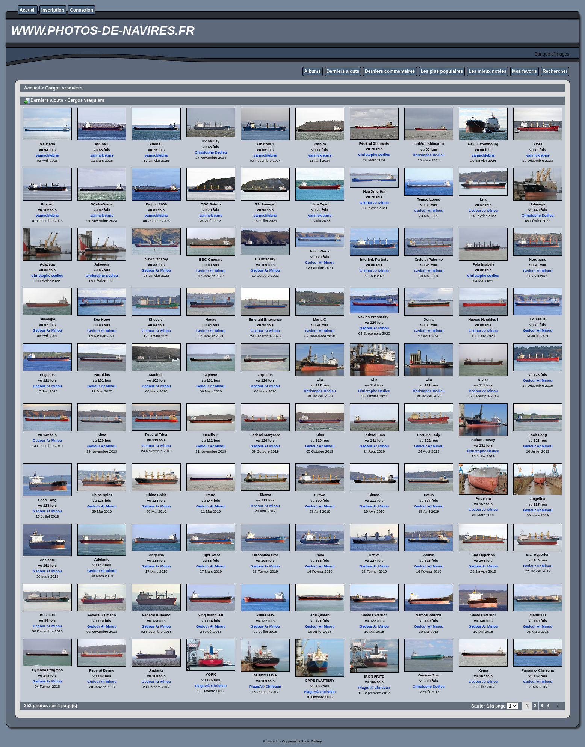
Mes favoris (524, 71)
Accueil (28, 10)
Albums (312, 71)
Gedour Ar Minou (374, 203)
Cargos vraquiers (63, 88)
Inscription (52, 10)
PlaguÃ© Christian (211, 686)
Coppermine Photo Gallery (302, 741)
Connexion (81, 10)
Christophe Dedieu (211, 152)
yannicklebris (47, 155)
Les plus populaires (442, 71)
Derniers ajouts (343, 71)
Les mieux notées (487, 71)
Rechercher (555, 71)
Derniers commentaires (390, 71)
